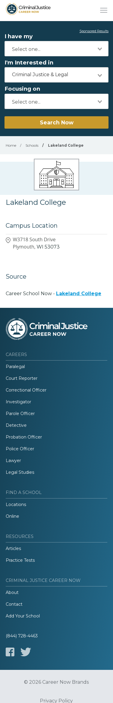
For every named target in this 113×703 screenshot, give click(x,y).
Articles (13, 548)
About (12, 592)
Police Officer (20, 448)
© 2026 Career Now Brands (56, 682)
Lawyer (13, 460)
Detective (16, 425)
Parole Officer (20, 413)
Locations (16, 504)
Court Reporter (21, 378)
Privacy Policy (56, 701)
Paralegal (15, 366)
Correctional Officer (26, 390)
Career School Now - (53, 293)
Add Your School (23, 616)
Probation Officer (24, 437)
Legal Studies (20, 472)
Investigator (18, 402)
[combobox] (56, 48)
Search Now (56, 122)
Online (12, 516)
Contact (14, 604)
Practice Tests (20, 560)
